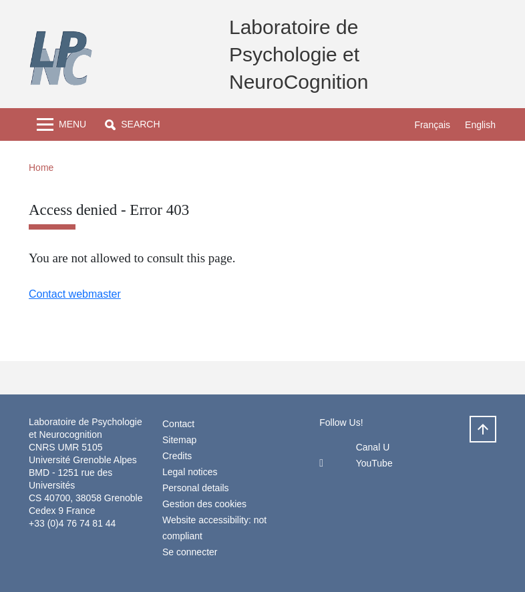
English (480, 124)
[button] (132, 124)
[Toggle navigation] (61, 124)
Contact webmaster (75, 294)
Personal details (195, 488)
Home (41, 167)
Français (432, 124)
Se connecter (190, 552)
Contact (178, 423)
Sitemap (179, 439)
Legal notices (190, 472)
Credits (177, 456)
